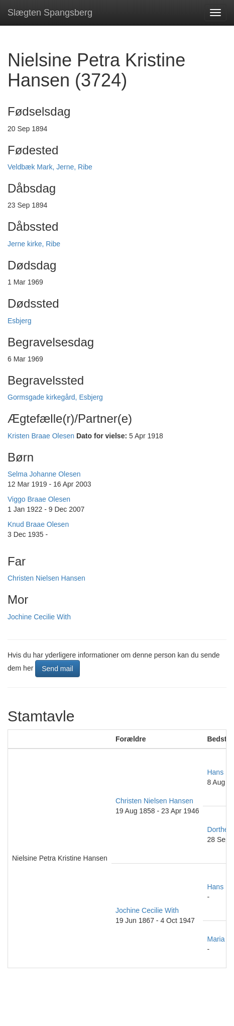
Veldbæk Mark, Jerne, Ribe (50, 167)
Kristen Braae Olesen (41, 436)
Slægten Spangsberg (50, 13)
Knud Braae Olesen (38, 524)
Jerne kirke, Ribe (34, 244)
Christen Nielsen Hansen (46, 578)
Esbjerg (19, 321)
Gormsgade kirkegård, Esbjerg (55, 397)
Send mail (57, 669)
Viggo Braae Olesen (39, 499)
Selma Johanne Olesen (44, 474)
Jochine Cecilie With (39, 617)
